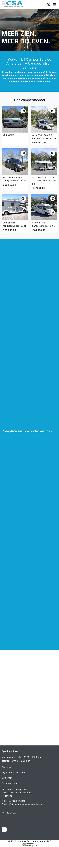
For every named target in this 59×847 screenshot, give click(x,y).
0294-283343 (18, 801)
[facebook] (49, 4)
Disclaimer (7, 777)
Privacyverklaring (10, 783)
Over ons (6, 767)
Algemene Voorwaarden (14, 772)
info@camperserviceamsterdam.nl (25, 804)
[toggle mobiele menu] (54, 4)
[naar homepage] (12, 4)
